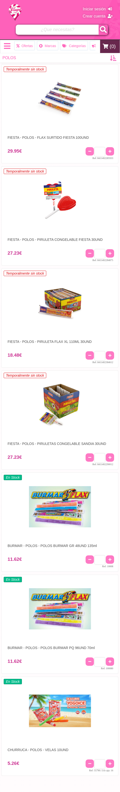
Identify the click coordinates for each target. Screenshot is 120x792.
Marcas (47, 46)
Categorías (74, 46)
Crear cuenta (98, 16)
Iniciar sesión (97, 9)
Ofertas (24, 46)
